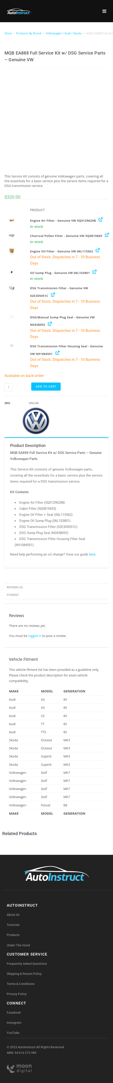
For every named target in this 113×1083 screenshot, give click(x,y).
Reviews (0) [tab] (15, 587)
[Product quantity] (8, 387)
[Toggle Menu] (104, 8)
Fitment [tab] (13, 595)
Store (8, 33)
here (92, 554)
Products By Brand (28, 33)
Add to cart (46, 386)
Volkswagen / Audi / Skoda (64, 33)
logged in (34, 636)
